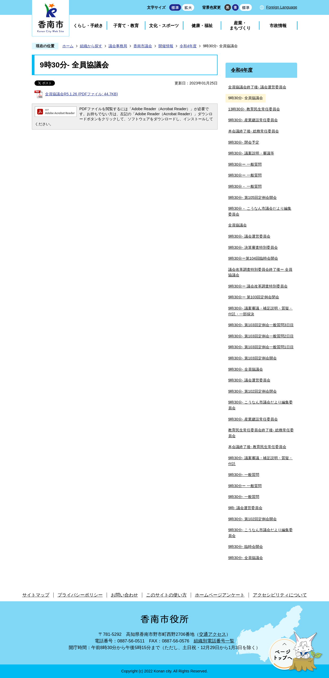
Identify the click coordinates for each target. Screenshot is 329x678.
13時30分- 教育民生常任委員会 (254, 109)
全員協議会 (237, 225)
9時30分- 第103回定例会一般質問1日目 (261, 347)
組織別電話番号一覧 (214, 640)
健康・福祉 (202, 25)
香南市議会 (142, 46)
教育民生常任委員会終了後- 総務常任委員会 (261, 433)
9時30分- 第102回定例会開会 (252, 519)
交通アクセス (212, 634)
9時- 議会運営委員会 (245, 508)
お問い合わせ (124, 595)
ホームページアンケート (220, 595)
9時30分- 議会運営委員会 (249, 236)
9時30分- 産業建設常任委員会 (253, 120)
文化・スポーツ (164, 25)
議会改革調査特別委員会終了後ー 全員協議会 (260, 272)
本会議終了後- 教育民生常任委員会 (257, 447)
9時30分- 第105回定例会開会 (252, 197)
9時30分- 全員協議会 (245, 369)
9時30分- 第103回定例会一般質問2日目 (261, 336)
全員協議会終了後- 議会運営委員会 (257, 87)
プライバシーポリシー (80, 595)
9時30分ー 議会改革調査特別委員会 (258, 286)
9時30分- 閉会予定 (243, 142)
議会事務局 (118, 46)
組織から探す (91, 46)
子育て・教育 (126, 25)
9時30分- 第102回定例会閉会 (252, 391)
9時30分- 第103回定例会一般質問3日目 (261, 325)
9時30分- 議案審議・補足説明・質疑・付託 (260, 461)
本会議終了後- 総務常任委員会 (253, 131)
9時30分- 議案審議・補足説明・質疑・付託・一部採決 (260, 311)
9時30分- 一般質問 (243, 475)
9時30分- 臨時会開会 (245, 546)
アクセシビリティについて (280, 595)
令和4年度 (188, 46)
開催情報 (165, 46)
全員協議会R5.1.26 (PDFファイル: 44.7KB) (81, 94)
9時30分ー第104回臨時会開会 (253, 258)
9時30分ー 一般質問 (245, 164)
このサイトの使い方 (166, 595)
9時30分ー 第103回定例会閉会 (253, 297)
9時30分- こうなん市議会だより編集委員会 (260, 405)
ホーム (67, 46)
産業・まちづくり (240, 25)
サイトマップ (35, 595)
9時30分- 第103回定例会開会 (252, 358)
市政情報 (278, 25)
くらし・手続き (88, 25)
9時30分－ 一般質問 (245, 186)
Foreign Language (281, 7)
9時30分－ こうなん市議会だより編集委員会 (259, 211)
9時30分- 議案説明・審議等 (251, 153)
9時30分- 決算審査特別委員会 (253, 247)
